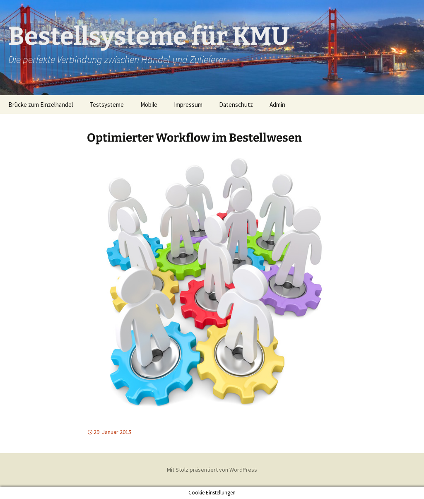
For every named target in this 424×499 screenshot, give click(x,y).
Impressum (188, 104)
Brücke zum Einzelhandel (40, 104)
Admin (277, 104)
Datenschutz (236, 104)
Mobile (148, 104)
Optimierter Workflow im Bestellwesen (194, 138)
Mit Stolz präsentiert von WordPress (212, 469)
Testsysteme (106, 104)
